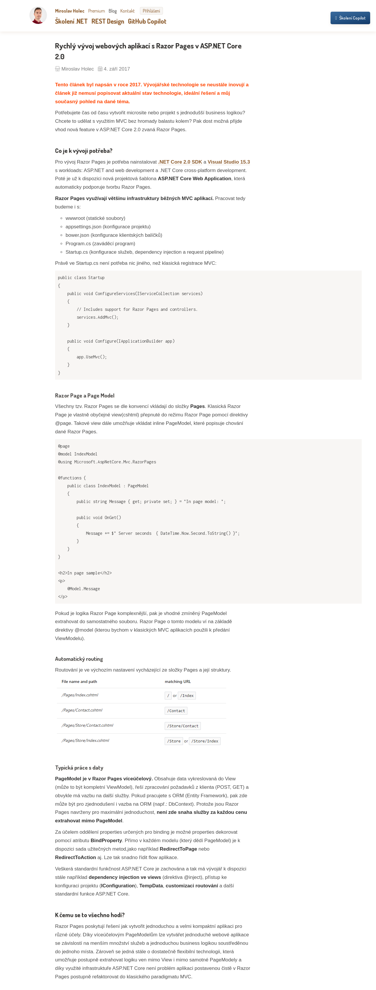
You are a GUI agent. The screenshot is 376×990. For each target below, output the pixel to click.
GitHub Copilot (147, 21)
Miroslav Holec (70, 11)
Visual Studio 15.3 (229, 162)
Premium (96, 11)
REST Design (108, 21)
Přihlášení (151, 11)
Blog (113, 11)
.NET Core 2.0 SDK (180, 162)
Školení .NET (71, 21)
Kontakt (127, 11)
